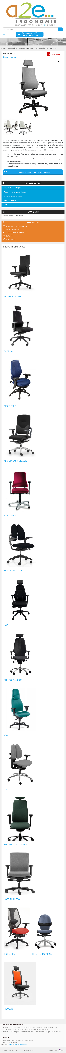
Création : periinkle (56, 1050)
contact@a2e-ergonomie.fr (18, 1045)
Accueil (4, 48)
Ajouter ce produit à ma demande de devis (34, 172)
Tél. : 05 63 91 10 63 (30, 35)
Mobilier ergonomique (13, 196)
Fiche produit (56, 54)
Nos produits (12, 48)
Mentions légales (8, 1050)
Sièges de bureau (42, 48)
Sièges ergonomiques (26, 48)
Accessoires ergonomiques (15, 192)
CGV (5, 205)
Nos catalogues (10, 200)
